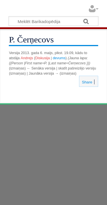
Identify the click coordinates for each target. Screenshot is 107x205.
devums (59, 58)
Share (86, 82)
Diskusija (42, 58)
